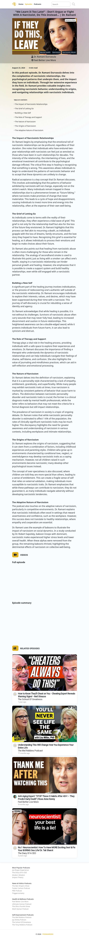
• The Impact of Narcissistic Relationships (30, 104)
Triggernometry (18, 893)
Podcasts (37, 4)
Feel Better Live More (43, 60)
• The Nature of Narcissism (25, 121)
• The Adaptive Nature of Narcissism (28, 130)
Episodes (28, 4)
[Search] (73, 4)
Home (21, 4)
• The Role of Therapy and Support (28, 117)
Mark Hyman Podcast (20, 909)
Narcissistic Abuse (69, 52)
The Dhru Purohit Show (21, 906)
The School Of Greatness (30, 699)
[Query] (61, 4)
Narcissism (56, 52)
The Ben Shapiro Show (20, 886)
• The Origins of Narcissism (25, 126)
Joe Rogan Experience (20, 870)
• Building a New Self (22, 113)
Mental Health (45, 52)
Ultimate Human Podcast (21, 904)
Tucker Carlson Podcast (21, 888)
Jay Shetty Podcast (19, 920)
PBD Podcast (17, 891)
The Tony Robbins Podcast (22, 925)
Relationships (70, 20)
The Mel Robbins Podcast (30, 750)
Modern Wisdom (18, 875)
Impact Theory (17, 877)
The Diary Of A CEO (27, 853)
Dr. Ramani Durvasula (45, 56)
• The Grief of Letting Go (24, 108)
